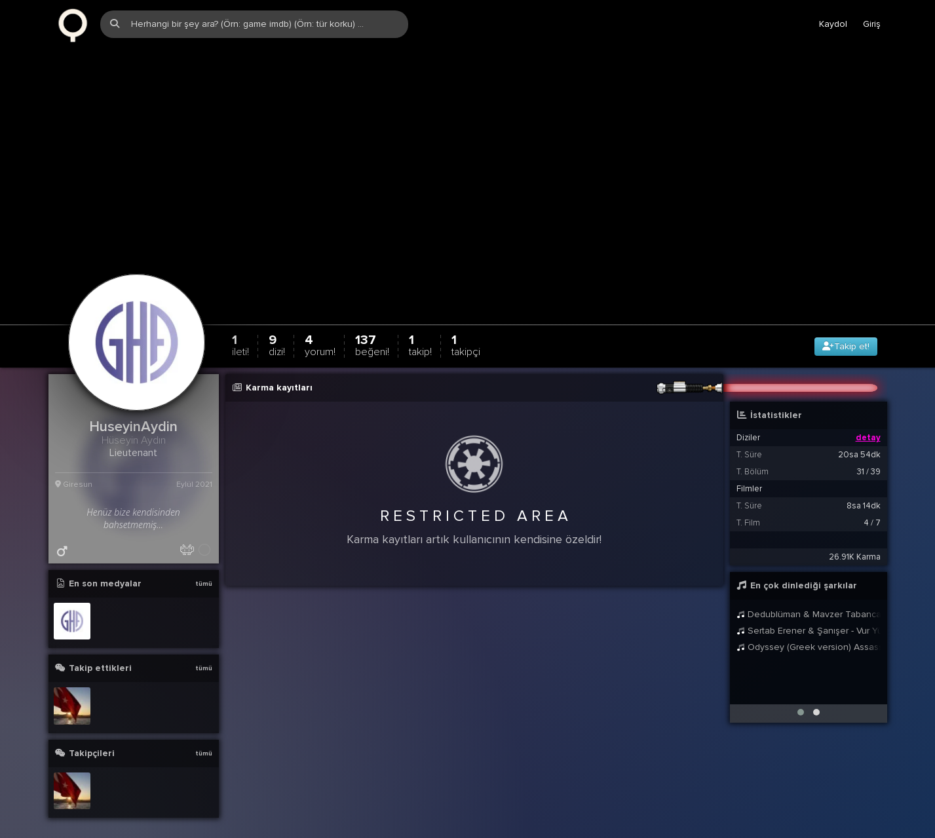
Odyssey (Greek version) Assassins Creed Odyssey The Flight (808, 626)
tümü (203, 563)
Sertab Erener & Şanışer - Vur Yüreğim (808, 610)
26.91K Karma (855, 536)
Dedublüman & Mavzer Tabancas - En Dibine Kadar (808, 594)
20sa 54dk (859, 434)
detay (868, 417)
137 (372, 324)
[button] (801, 691)
